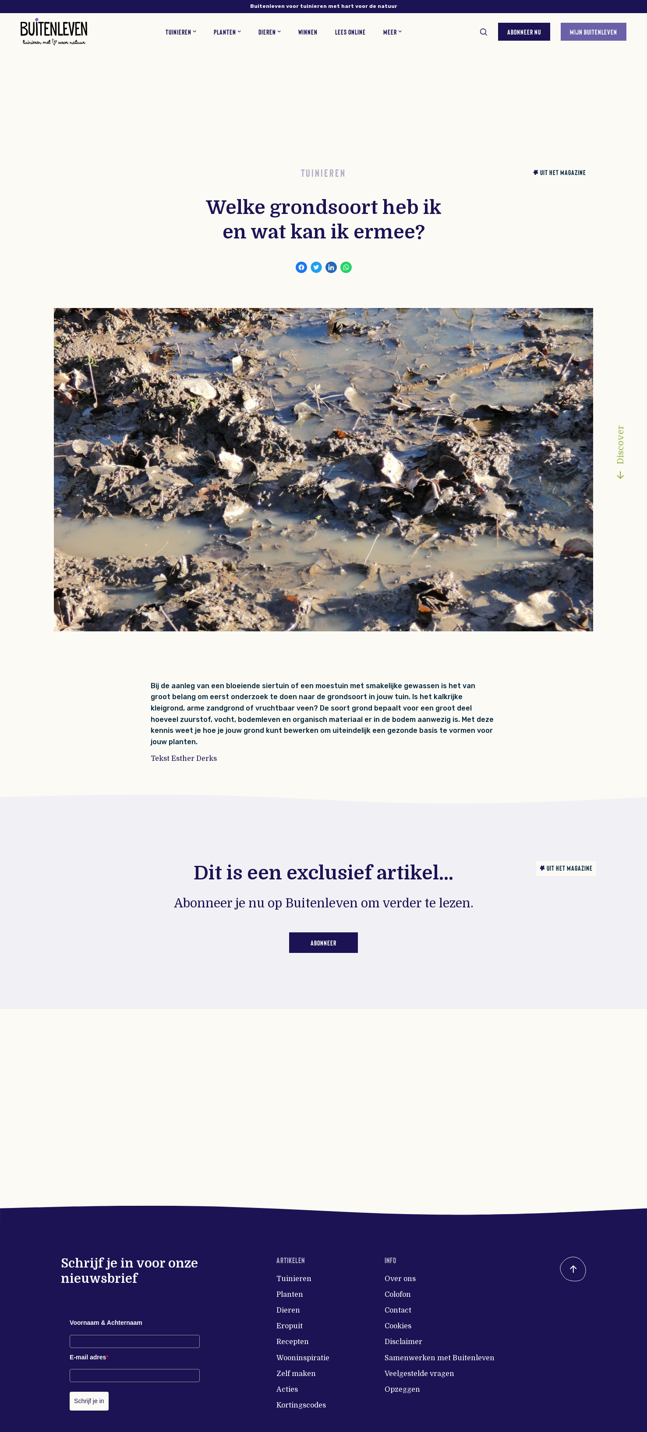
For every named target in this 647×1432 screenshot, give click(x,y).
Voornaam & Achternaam (106, 1322)
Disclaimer (403, 1342)
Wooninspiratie (302, 1358)
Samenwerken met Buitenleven (440, 1358)
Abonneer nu (524, 31)
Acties (287, 1389)
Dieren (288, 1310)
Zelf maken (296, 1374)
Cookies (398, 1326)
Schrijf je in (89, 1400)
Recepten (292, 1342)
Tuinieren (293, 1279)
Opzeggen (402, 1389)
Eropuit (289, 1326)
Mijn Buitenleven (593, 31)
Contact (398, 1310)
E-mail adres (89, 1357)
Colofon (398, 1295)
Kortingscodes (301, 1405)
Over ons (400, 1279)
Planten (289, 1295)
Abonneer (323, 942)
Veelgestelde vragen (419, 1374)
